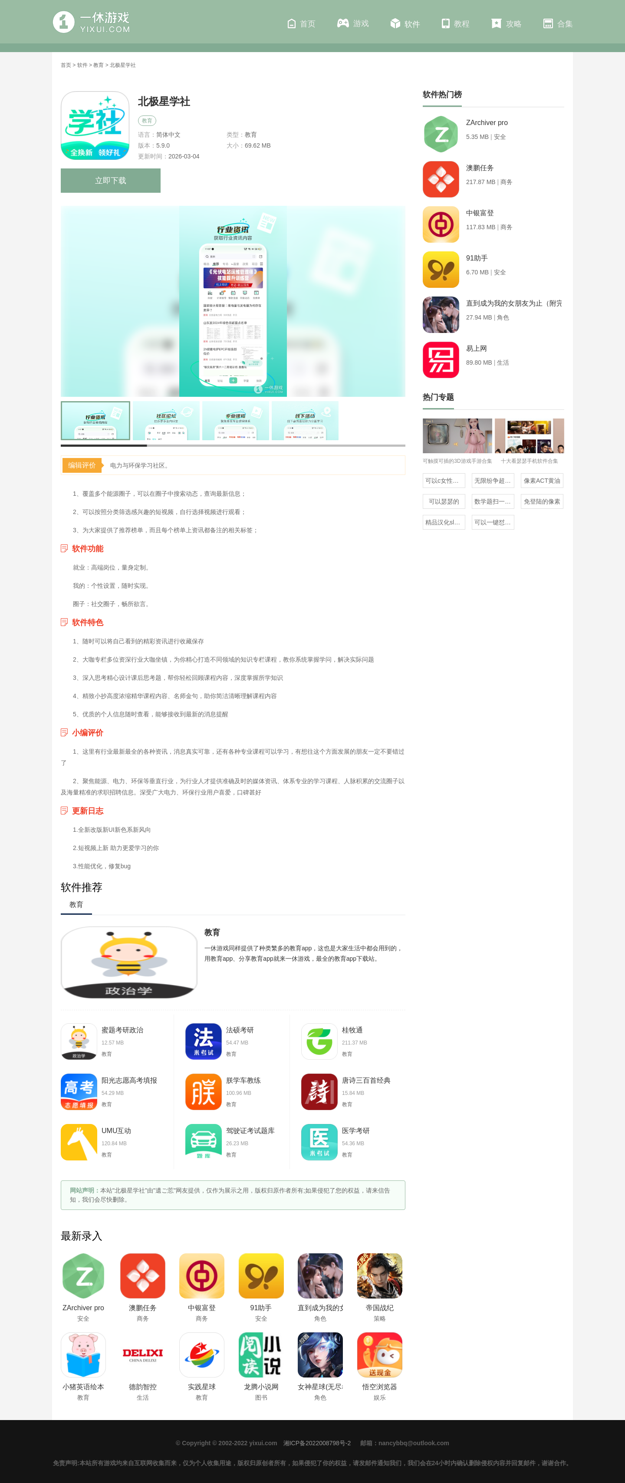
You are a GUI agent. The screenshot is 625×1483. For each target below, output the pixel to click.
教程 (456, 23)
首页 (302, 23)
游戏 (353, 23)
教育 (98, 65)
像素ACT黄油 (542, 480)
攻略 (506, 23)
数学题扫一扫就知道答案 (494, 501)
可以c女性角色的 (445, 480)
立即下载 (110, 180)
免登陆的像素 (542, 501)
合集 (558, 23)
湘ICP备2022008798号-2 (317, 1443)
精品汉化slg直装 (445, 522)
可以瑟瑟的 (444, 501)
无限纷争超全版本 (494, 480)
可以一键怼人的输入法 (494, 522)
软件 (405, 23)
